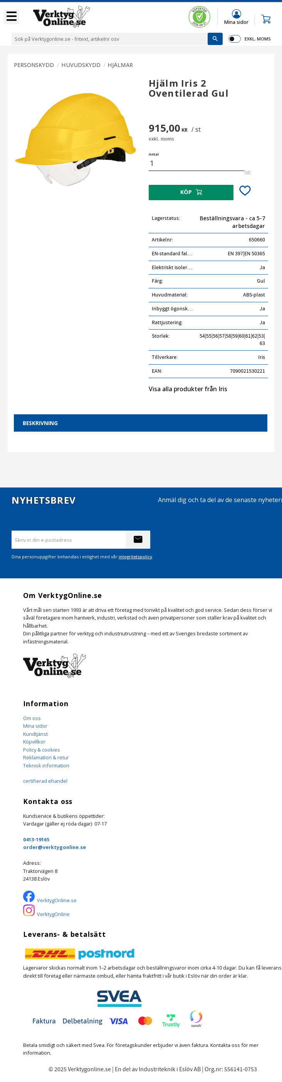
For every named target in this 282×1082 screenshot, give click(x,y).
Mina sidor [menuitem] (236, 21)
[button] (11, 17)
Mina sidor (35, 725)
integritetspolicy (135, 556)
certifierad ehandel (45, 780)
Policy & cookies (41, 749)
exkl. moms (257, 39)
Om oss (32, 718)
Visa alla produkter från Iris (188, 389)
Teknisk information (46, 765)
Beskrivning (40, 423)
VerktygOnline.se (57, 900)
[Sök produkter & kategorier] (110, 39)
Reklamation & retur (46, 757)
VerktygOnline (53, 914)
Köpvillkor (34, 741)
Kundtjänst (35, 733)
